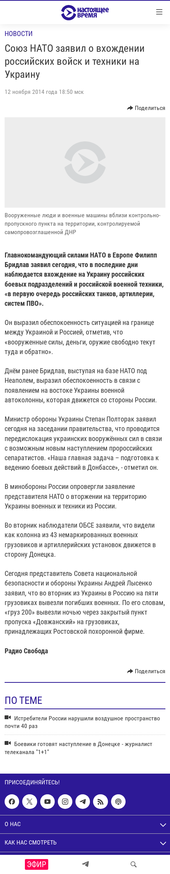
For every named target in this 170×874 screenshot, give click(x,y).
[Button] (146, 108)
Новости (19, 34)
